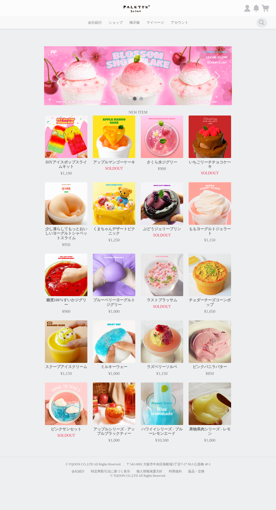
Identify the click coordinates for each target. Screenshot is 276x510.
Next (216, 76)
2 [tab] (141, 99)
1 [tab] (135, 99)
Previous (59, 76)
